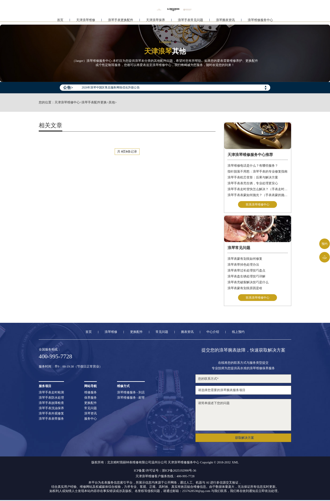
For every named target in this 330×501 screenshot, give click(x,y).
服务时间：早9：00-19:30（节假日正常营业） (70, 367)
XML (235, 463)
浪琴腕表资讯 (225, 20)
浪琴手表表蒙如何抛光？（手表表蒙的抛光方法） (258, 195)
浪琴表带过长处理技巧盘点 (246, 271)
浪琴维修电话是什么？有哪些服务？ (253, 165)
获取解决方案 (244, 438)
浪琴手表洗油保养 (51, 409)
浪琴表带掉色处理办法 (243, 265)
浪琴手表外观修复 (51, 414)
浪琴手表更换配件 (120, 20)
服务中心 (90, 419)
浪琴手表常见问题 (190, 20)
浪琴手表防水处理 (51, 398)
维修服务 (90, 393)
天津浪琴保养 (155, 20)
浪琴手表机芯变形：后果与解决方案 (253, 177)
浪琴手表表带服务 (51, 419)
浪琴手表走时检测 (51, 393)
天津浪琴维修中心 (67, 102)
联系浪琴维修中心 (257, 204)
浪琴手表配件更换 (94, 102)
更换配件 (136, 332)
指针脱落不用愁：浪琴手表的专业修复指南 (257, 171)
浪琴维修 (111, 332)
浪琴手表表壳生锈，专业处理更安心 (253, 183)
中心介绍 (212, 332)
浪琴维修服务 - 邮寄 (131, 398)
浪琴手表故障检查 (51, 403)
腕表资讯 (187, 332)
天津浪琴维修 (85, 20)
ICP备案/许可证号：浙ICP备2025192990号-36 (165, 471)
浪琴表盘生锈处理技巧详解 (246, 276)
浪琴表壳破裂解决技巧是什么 (248, 282)
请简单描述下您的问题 (243, 416)
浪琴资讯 (90, 414)
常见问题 (162, 332)
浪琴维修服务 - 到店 (131, 393)
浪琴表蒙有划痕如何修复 (245, 259)
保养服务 (90, 398)
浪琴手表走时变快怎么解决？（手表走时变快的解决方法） (258, 189)
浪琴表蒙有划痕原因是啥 (245, 288)
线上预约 (238, 332)
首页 (60, 20)
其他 (112, 102)
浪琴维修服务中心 (260, 20)
